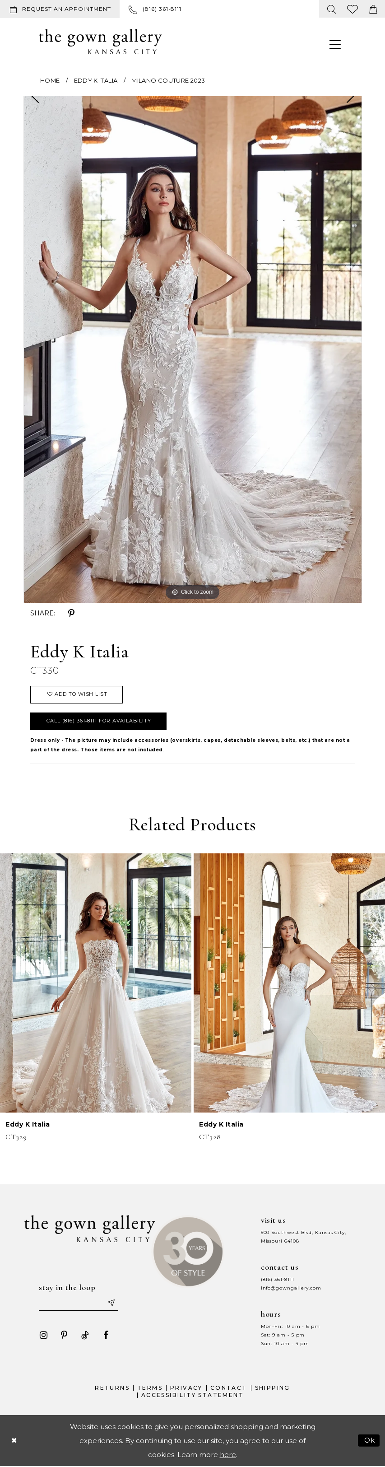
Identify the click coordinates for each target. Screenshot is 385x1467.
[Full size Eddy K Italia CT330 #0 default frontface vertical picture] (193, 349)
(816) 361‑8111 (277, 1279)
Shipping (272, 1388)
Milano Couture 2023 (168, 80)
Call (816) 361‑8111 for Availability (99, 721)
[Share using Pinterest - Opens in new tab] (71, 613)
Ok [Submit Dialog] (370, 1440)
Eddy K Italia (96, 80)
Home (50, 80)
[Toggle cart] (373, 9)
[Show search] (332, 9)
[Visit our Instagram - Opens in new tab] (43, 1335)
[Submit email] (110, 1303)
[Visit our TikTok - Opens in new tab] (84, 1335)
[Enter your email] (78, 1303)
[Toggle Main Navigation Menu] (335, 44)
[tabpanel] (193, 349)
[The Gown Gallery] (100, 41)
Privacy (186, 1388)
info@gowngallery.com (291, 1288)
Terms (149, 1388)
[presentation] (95, 983)
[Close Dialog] (14, 1440)
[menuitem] (61, 9)
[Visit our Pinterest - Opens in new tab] (64, 1335)
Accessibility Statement (192, 1395)
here (228, 1454)
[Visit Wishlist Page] (353, 9)
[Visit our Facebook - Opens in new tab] (105, 1335)
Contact (228, 1388)
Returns (112, 1388)
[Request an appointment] (60, 9)
